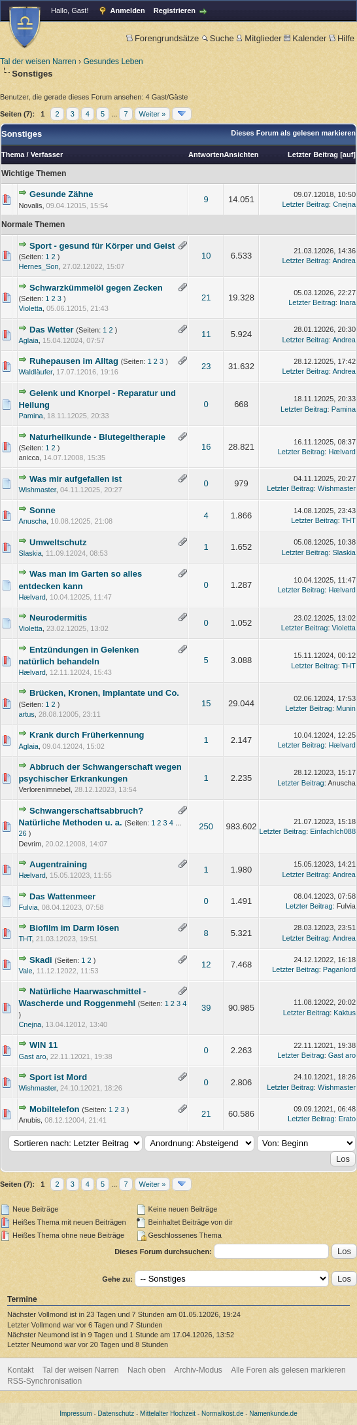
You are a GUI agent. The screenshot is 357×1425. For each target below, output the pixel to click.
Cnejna (344, 204)
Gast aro (32, 1056)
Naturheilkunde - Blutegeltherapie (97, 437)
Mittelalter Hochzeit (168, 1413)
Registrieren (175, 10)
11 (206, 334)
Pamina (30, 416)
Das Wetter (51, 329)
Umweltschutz (57, 542)
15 (206, 703)
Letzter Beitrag (313, 154)
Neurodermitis (58, 617)
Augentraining (58, 864)
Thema (12, 154)
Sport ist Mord (58, 1077)
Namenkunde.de (273, 1413)
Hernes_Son (38, 266)
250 (206, 826)
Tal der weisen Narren (38, 61)
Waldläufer (35, 372)
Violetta (30, 308)
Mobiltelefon (54, 1109)
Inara (347, 302)
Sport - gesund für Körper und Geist (102, 246)
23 (206, 366)
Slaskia (29, 553)
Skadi (40, 960)
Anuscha (32, 521)
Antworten (206, 154)
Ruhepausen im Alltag (73, 361)
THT (349, 520)
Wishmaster (37, 490)
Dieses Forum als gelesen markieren (293, 133)
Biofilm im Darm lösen (74, 928)
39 (206, 1008)
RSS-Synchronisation (44, 1381)
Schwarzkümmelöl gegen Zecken (96, 288)
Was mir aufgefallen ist (75, 479)
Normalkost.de (222, 1413)
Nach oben (146, 1370)
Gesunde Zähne (61, 194)
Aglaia (28, 340)
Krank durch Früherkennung (86, 735)
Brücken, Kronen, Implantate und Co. (104, 693)
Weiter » (152, 114)
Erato (347, 1119)
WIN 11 (43, 1045)
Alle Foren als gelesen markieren (288, 1370)
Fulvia (27, 907)
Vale (25, 971)
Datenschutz (116, 1413)
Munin (346, 708)
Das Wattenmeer (62, 896)
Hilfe (341, 38)
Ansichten (241, 154)
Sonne (42, 510)
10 (206, 256)
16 (206, 447)
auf (348, 154)
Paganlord (339, 969)
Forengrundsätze (162, 38)
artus (26, 714)
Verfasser (47, 154)
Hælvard (342, 452)
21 (206, 297)
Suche (217, 38)
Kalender (305, 38)
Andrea (344, 260)
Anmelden (127, 10)
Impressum (76, 1413)
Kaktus (344, 1013)
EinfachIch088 (333, 831)
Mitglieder (258, 38)
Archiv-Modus (198, 1370)
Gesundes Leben (113, 61)
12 (206, 964)
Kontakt (20, 1370)
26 (22, 833)
